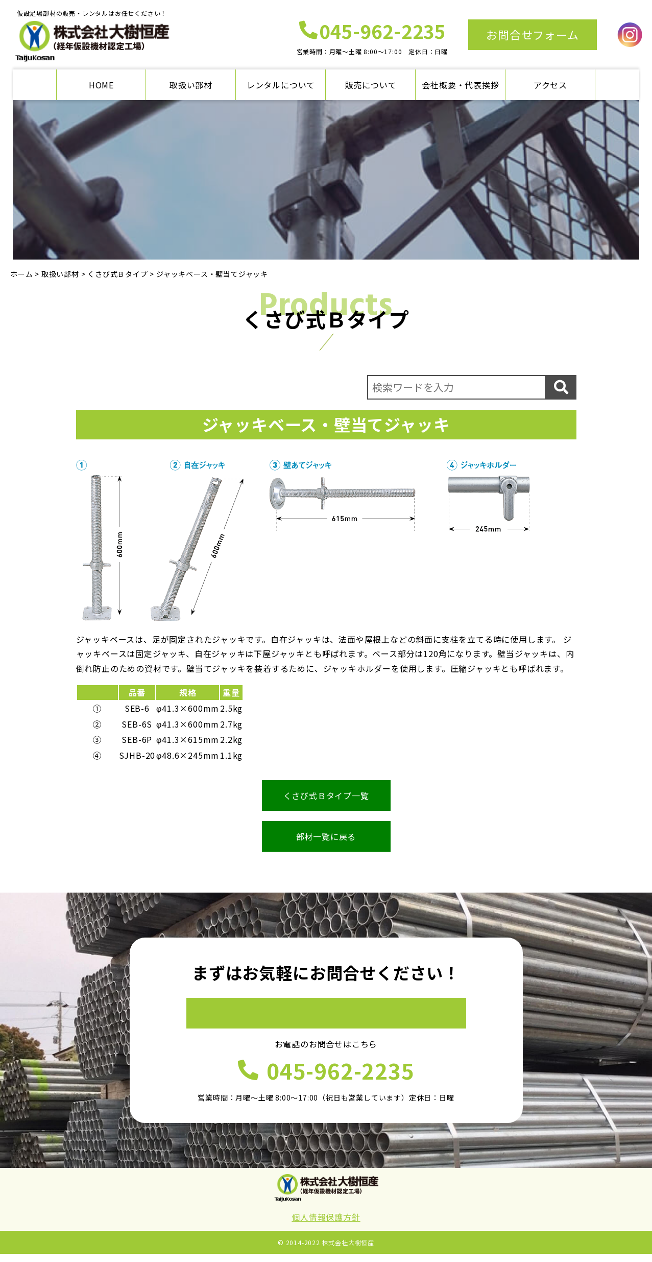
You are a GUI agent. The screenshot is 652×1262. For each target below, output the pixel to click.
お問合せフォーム (532, 34)
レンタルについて (281, 85)
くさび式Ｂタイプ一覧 (326, 795)
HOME (101, 85)
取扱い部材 (191, 85)
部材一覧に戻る (326, 836)
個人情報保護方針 (326, 1225)
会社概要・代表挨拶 (460, 85)
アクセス (550, 85)
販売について (371, 85)
